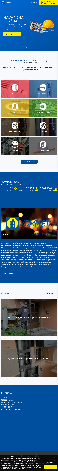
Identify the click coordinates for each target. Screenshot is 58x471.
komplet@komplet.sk (13, 409)
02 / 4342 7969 (9, 407)
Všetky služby (30, 47)
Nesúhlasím (50, 462)
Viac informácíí (12, 34)
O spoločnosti (9, 273)
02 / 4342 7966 (9, 405)
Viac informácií (50, 458)
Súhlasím (50, 467)
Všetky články (50, 293)
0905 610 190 (17, 402)
